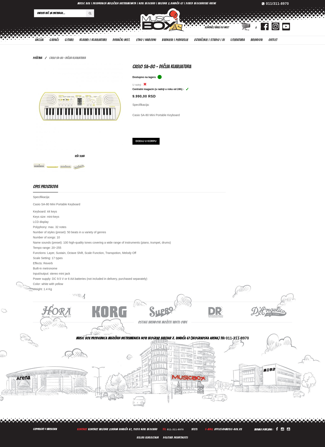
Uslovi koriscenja (148, 437)
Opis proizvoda (45, 186)
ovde (184, 322)
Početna (37, 58)
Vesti (195, 429)
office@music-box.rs (228, 429)
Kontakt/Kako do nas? (217, 27)
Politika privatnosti (175, 437)
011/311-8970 (277, 3)
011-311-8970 (175, 429)
